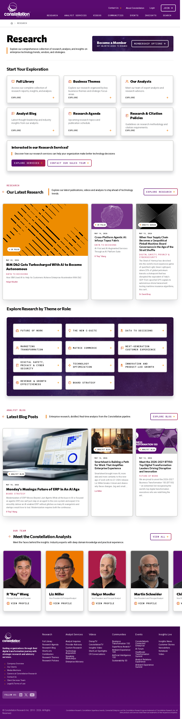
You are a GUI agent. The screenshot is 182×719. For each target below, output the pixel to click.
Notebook (163, 651)
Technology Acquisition (71, 652)
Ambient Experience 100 (121, 651)
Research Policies (50, 660)
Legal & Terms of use (16, 684)
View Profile (25, 603)
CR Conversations (97, 654)
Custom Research (74, 647)
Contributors (47, 654)
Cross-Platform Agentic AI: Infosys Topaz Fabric (111, 239)
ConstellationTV (96, 644)
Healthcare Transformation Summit (142, 654)
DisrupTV (93, 641)
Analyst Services (75, 15)
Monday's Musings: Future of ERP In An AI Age (43, 489)
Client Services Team (16, 680)
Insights (151, 15)
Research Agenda (50, 644)
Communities (116, 15)
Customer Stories (167, 644)
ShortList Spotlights (98, 651)
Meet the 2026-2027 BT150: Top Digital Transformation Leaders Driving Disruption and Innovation (156, 466)
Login (152, 8)
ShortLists (47, 651)
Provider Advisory (74, 644)
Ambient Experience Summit (144, 666)
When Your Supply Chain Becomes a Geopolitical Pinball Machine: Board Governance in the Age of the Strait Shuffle (156, 244)
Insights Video (95, 647)
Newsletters (164, 647)
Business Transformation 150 (121, 642)
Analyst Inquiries (73, 641)
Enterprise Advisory (75, 661)
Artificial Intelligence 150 (121, 656)
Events (134, 15)
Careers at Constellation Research (22, 674)
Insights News (165, 641)
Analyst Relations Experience (143, 660)
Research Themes (50, 657)
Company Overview (15, 664)
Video (161, 654)
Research (52, 15)
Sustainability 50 (119, 660)
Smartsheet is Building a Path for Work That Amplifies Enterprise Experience (112, 465)
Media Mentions (14, 670)
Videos (97, 15)
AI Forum (139, 649)
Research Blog (48, 647)
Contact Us (113, 8)
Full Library (47, 641)
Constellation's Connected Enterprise (142, 643)
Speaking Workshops (71, 657)
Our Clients (12, 667)
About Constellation (135, 8)
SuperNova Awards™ (121, 646)
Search (167, 15)
